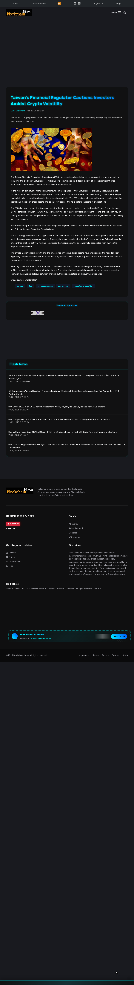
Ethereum (70, 589)
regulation (63, 286)
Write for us (74, 537)
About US (73, 524)
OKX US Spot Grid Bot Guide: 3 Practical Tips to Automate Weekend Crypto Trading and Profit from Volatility (59, 420)
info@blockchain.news (40, 639)
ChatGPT (10, 529)
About (16, 3)
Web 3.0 (97, 589)
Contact (73, 533)
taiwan (20, 286)
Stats (125, 656)
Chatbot (13, 524)
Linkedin (11, 553)
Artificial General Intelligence (42, 589)
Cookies (115, 656)
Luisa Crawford (18, 110)
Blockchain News (21, 656)
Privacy (105, 656)
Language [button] (82, 656)
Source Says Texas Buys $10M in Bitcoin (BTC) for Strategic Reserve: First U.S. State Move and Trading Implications (62, 432)
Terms (96, 656)
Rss (9, 566)
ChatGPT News (13, 589)
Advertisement (39, 3)
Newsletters (13, 562)
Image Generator (84, 589)
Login (118, 3)
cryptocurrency (45, 286)
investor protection (83, 286)
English (97, 3)
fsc (30, 286)
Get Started (118, 637)
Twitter (10, 558)
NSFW (25, 589)
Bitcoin (60, 589)
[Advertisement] (26, 46)
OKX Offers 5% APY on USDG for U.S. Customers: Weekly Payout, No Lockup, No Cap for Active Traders (56, 407)
